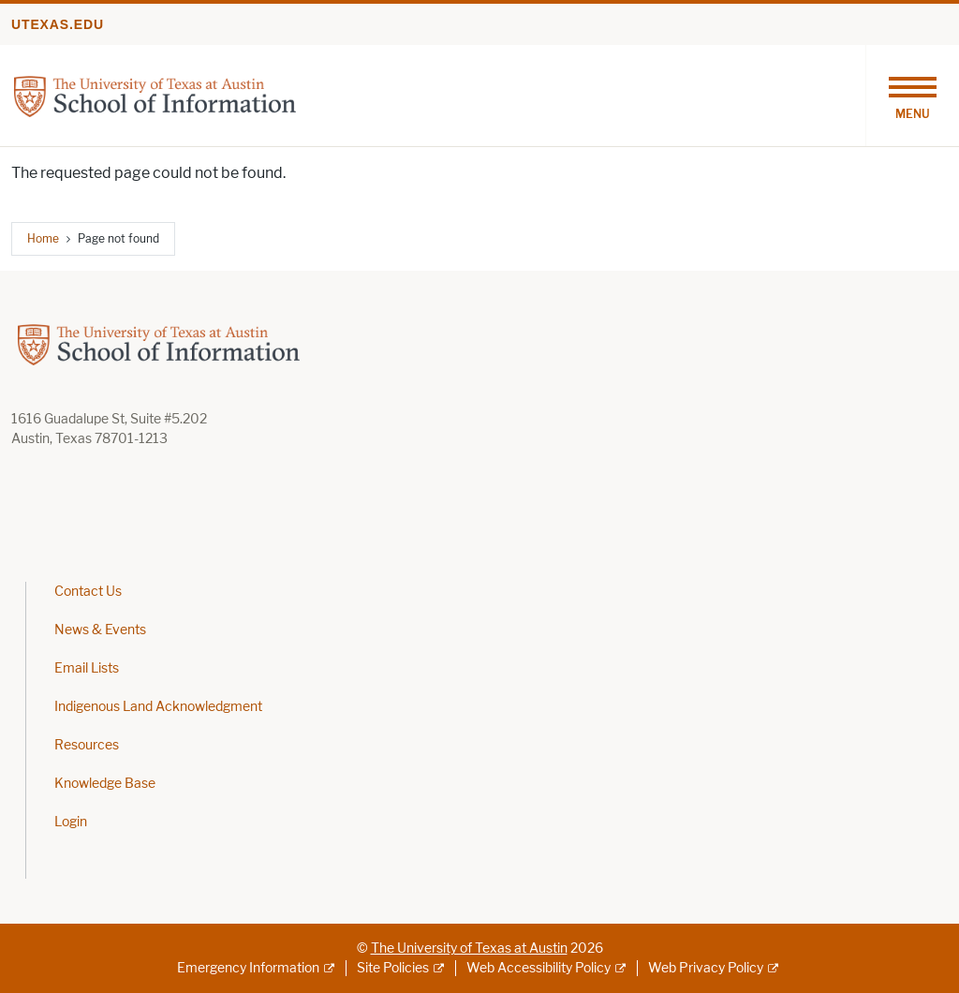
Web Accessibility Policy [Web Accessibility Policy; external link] (538, 968)
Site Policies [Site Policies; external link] (393, 968)
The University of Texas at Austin (469, 948)
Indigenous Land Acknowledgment (158, 707)
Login (70, 822)
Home (43, 238)
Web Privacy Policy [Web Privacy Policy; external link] (705, 968)
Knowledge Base (104, 784)
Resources (86, 745)
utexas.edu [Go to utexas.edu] (57, 24)
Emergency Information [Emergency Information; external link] (248, 968)
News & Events (100, 630)
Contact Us (88, 592)
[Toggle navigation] (912, 95)
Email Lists (86, 668)
